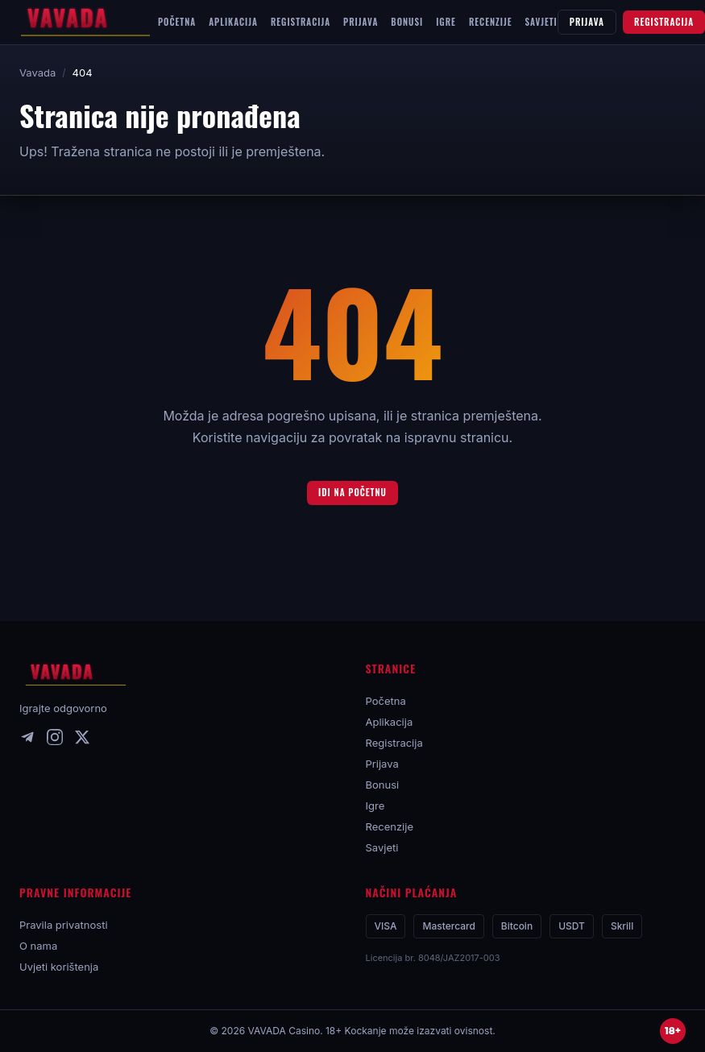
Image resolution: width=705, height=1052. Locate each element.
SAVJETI (541, 21)
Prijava (382, 763)
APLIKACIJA (233, 21)
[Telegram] (27, 740)
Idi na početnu (352, 492)
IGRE (446, 21)
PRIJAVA (360, 21)
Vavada (37, 72)
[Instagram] (55, 740)
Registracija (394, 742)
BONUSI (407, 21)
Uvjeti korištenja (58, 966)
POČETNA (177, 21)
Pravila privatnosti (63, 924)
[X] (82, 740)
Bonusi (383, 784)
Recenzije (390, 826)
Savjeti (382, 847)
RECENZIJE (490, 21)
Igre (375, 805)
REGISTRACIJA (300, 21)
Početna (386, 700)
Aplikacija (389, 721)
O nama (38, 945)
